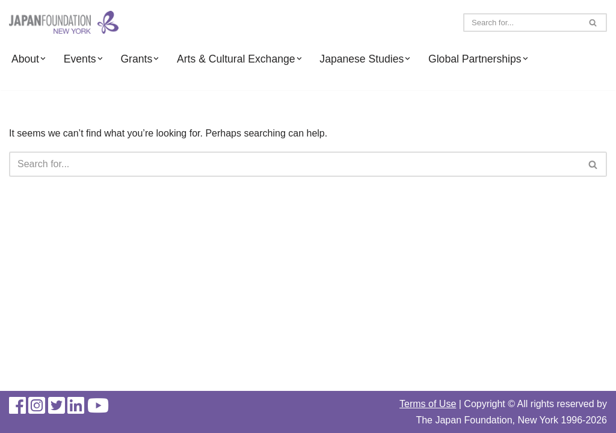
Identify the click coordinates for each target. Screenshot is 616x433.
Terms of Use (427, 404)
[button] (43, 58)
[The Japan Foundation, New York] (64, 22)
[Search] (521, 22)
